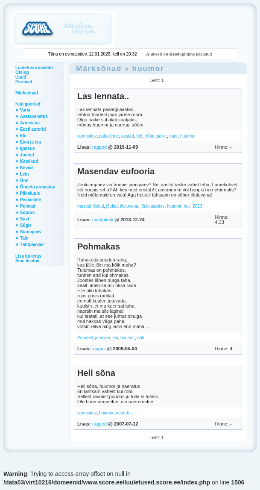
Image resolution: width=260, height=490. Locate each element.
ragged (99, 147)
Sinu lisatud (27, 260)
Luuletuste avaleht (34, 67)
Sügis (26, 225)
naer (173, 136)
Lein (24, 174)
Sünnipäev (31, 231)
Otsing (22, 72)
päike (162, 136)
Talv (24, 238)
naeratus (124, 413)
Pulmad (27, 206)
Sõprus (27, 212)
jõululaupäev (152, 206)
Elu (23, 135)
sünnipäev (87, 136)
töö (139, 136)
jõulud (112, 206)
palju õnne (109, 136)
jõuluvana (129, 206)
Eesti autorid (33, 129)
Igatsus (27, 148)
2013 (197, 206)
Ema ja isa (30, 142)
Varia (25, 110)
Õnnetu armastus (37, 187)
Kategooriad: (28, 104)
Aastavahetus (34, 116)
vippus (99, 348)
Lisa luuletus (28, 256)
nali (187, 206)
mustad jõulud (90, 206)
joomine (102, 337)
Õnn (24, 180)
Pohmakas (98, 246)
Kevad (26, 167)
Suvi (24, 219)
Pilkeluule (30, 193)
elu (115, 337)
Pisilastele (30, 199)
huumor (148, 68)
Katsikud (29, 161)
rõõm (150, 136)
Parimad (23, 81)
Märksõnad (26, 93)
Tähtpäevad (32, 244)
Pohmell (85, 337)
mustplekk (103, 219)
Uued (20, 77)
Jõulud (27, 155)
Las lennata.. (103, 96)
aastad (127, 136)
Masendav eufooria (116, 171)
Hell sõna (96, 373)
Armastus (30, 122)
